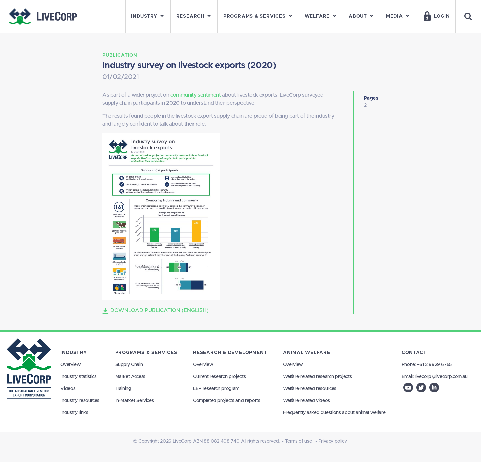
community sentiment (195, 95)
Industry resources (79, 400)
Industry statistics (78, 376)
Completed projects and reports (226, 400)
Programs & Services (146, 352)
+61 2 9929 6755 (434, 364)
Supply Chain (129, 364)
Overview (70, 364)
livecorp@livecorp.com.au (441, 376)
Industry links (74, 412)
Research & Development (230, 352)
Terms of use (298, 441)
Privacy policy (332, 441)
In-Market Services (134, 400)
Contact (414, 352)
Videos (67, 388)
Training (123, 388)
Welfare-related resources (309, 388)
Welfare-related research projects (317, 376)
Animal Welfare (306, 352)
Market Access (130, 376)
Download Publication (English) (155, 311)
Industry (73, 352)
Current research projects (219, 376)
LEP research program (216, 388)
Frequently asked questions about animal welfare (334, 412)
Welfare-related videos (306, 400)
